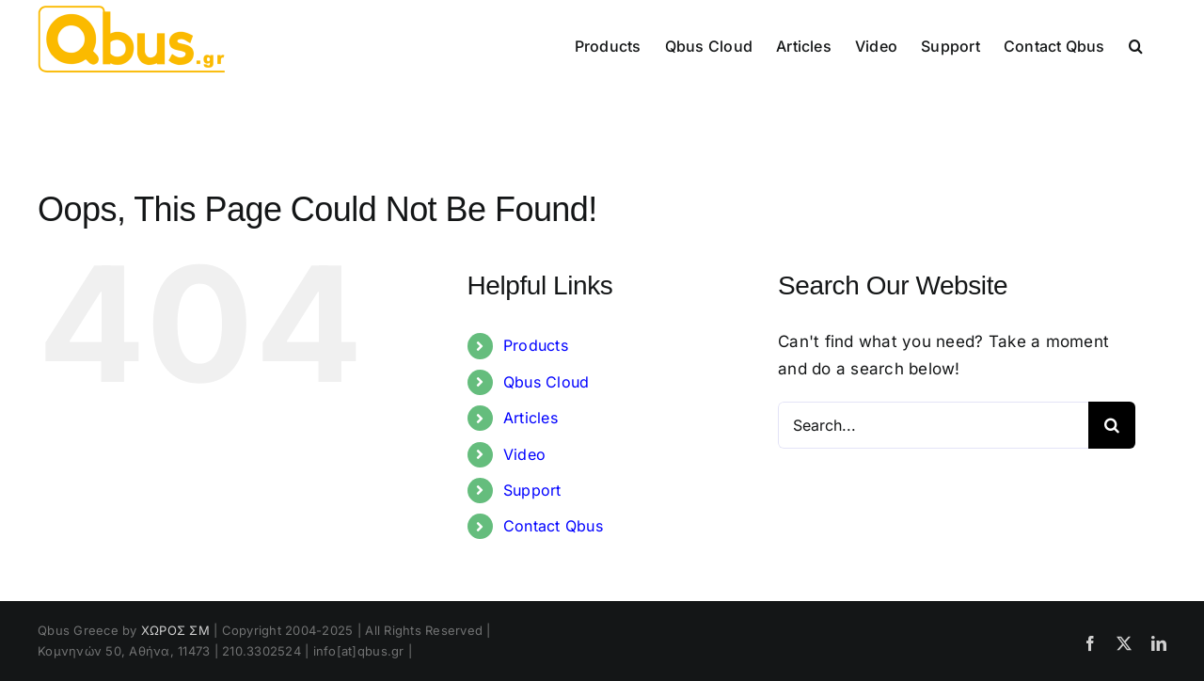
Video (524, 454)
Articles (530, 417)
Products (535, 345)
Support (532, 490)
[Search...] (933, 425)
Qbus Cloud (546, 381)
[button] (1136, 44)
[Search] (1111, 425)
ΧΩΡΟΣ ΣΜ (175, 630)
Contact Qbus (553, 525)
